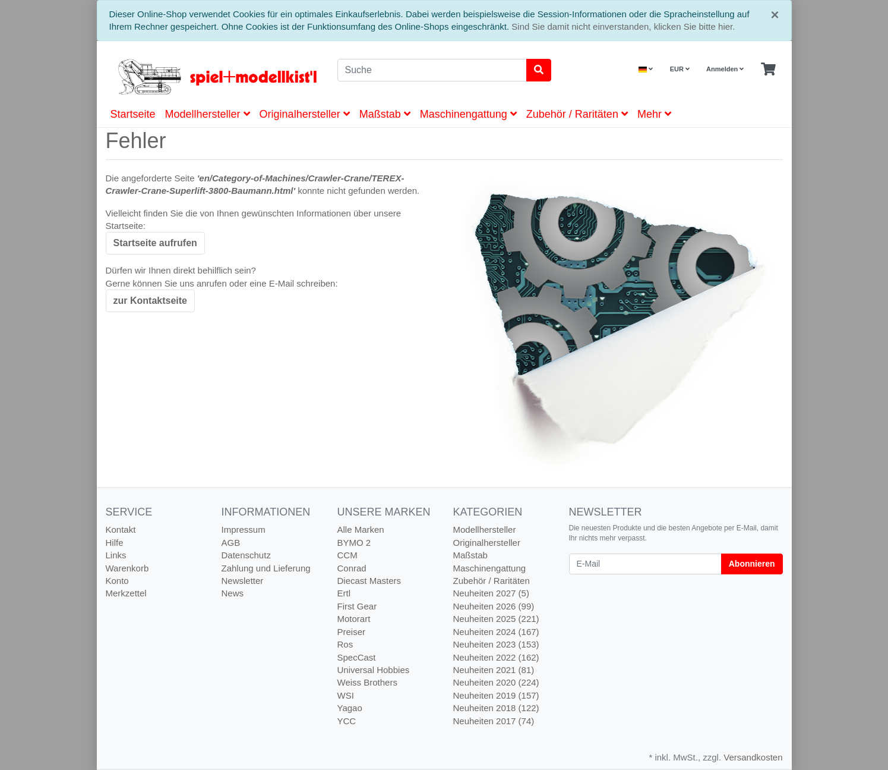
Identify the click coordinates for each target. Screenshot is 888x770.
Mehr (654, 114)
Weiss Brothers (367, 682)
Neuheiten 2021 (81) (494, 670)
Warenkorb (127, 568)
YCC (346, 721)
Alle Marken (360, 529)
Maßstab (384, 114)
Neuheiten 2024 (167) (496, 632)
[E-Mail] (645, 564)
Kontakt (121, 529)
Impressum (244, 529)
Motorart (354, 619)
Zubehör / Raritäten (577, 114)
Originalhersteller (305, 114)
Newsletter (243, 581)
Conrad (351, 568)
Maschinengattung (468, 114)
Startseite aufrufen (155, 243)
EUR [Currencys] (680, 69)
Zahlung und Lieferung (266, 568)
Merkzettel (126, 593)
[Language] (645, 69)
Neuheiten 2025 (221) (496, 619)
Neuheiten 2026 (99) (494, 606)
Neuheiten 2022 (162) (496, 657)
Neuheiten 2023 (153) (496, 644)
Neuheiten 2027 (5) (491, 593)
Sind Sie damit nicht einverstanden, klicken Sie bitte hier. (623, 26)
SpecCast (356, 657)
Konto (117, 581)
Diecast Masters (369, 581)
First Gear (357, 606)
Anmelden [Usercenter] (725, 69)
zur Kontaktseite (150, 301)
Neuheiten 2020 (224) (496, 682)
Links (116, 555)
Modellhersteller (207, 114)
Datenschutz (246, 555)
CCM (347, 555)
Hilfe (115, 543)
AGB (231, 543)
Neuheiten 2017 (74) (494, 721)
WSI (345, 695)
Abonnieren (752, 563)
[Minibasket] (768, 69)
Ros (345, 644)
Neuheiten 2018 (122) (496, 708)
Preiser (351, 632)
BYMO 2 (354, 543)
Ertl (344, 593)
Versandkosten (752, 757)
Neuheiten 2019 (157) (496, 695)
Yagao (349, 708)
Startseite (133, 114)
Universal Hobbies (373, 670)
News (233, 593)
